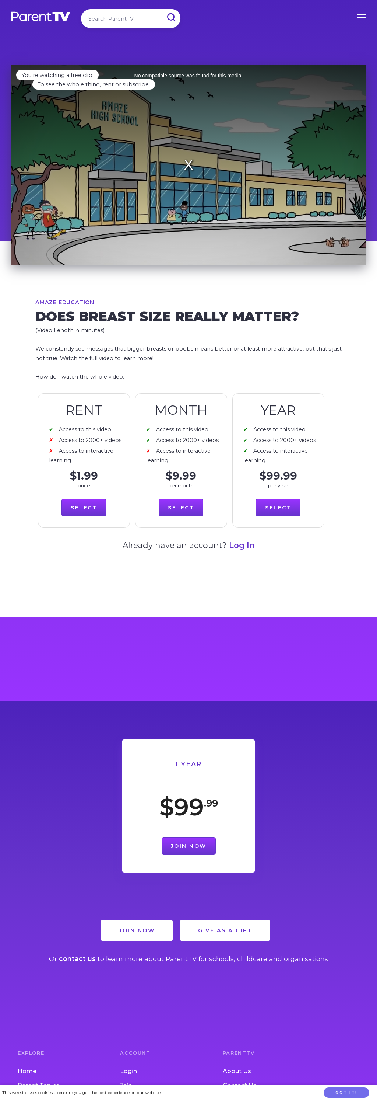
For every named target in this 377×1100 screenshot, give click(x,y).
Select (84, 507)
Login (128, 1071)
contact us (77, 959)
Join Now (189, 846)
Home (27, 1071)
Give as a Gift (225, 930)
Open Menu (362, 14)
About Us (237, 1071)
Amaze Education (64, 302)
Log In (242, 545)
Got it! (346, 1092)
